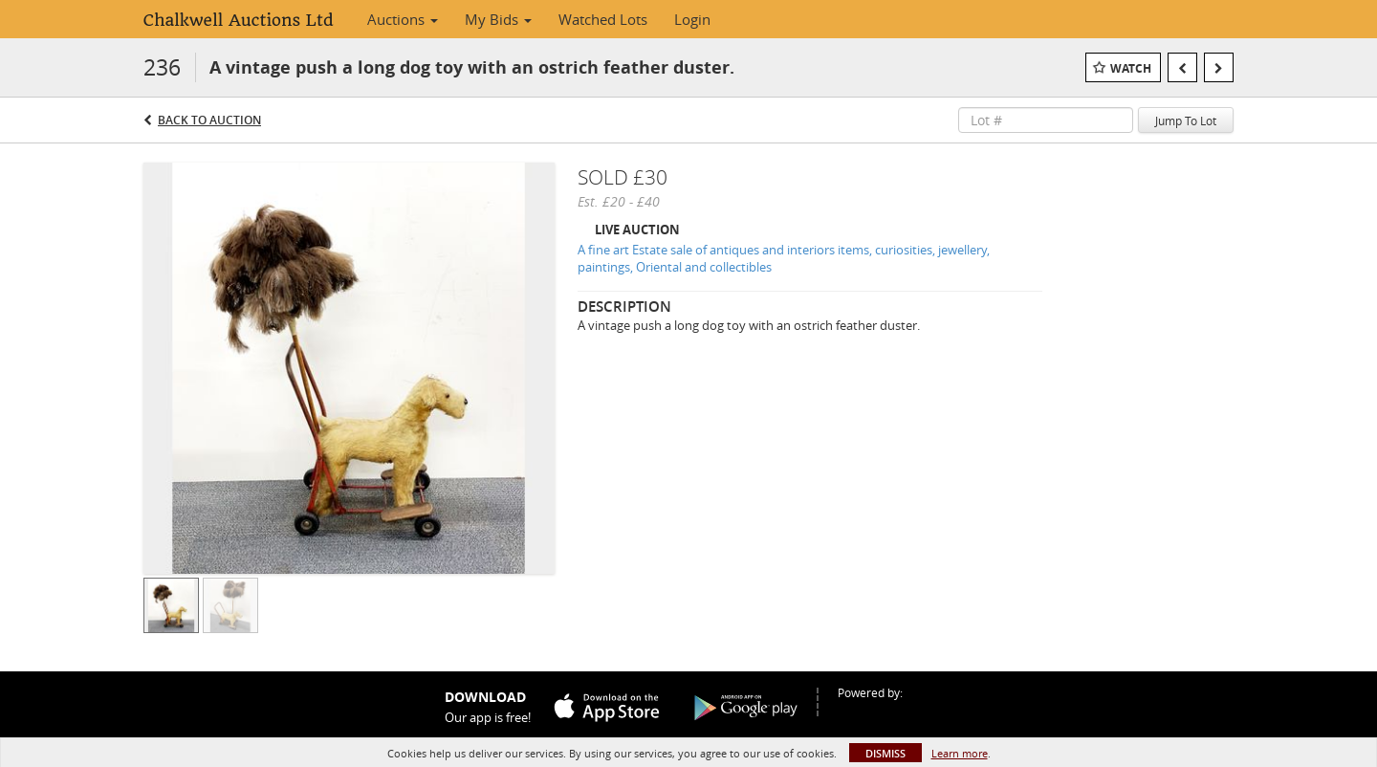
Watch (1130, 68)
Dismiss (885, 753)
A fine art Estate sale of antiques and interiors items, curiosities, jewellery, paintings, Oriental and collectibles (784, 258)
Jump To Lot (1185, 120)
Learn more (959, 753)
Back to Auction (209, 120)
